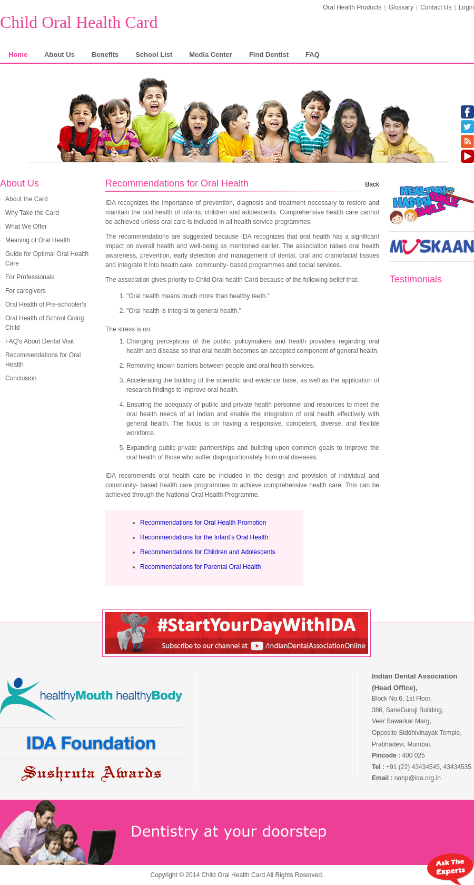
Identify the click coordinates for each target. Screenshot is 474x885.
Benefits (105, 54)
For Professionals (29, 277)
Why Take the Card (32, 213)
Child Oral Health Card (78, 22)
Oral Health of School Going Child (44, 322)
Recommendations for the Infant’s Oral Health (204, 537)
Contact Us (435, 7)
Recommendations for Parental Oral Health (200, 567)
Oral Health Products (352, 7)
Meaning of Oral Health (37, 240)
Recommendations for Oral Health (43, 359)
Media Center (210, 54)
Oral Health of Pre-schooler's (45, 304)
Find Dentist (269, 54)
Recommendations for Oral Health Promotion (203, 522)
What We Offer (26, 226)
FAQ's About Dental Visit (39, 341)
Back (372, 184)
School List (153, 54)
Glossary (401, 7)
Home (17, 54)
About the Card (26, 199)
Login (466, 7)
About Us (59, 54)
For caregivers (25, 290)
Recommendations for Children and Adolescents (207, 552)
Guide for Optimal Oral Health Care (46, 258)
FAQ (312, 54)
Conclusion (20, 378)
